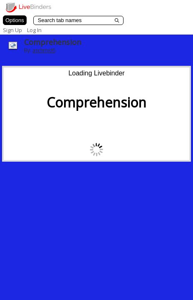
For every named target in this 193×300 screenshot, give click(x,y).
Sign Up (12, 30)
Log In (34, 30)
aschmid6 (43, 50)
